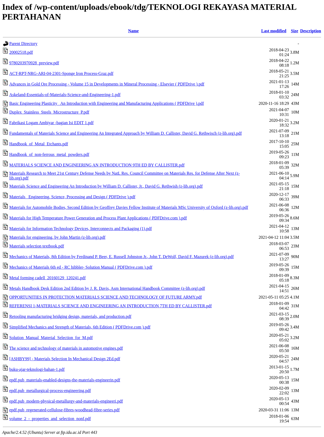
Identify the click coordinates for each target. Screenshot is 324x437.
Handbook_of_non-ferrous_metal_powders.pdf (49, 154)
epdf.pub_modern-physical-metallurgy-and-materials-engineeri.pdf (66, 401)
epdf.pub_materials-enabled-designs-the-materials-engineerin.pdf (64, 380)
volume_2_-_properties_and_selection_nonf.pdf (50, 418)
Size (294, 31)
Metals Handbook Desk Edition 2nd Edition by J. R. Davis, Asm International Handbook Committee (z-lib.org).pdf (107, 288)
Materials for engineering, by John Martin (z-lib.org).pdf (57, 237)
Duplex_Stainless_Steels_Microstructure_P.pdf (49, 112)
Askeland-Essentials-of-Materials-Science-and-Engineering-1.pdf (65, 94)
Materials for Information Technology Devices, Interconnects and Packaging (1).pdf (80, 228)
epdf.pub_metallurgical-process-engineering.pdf (50, 390)
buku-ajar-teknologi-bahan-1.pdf (37, 369)
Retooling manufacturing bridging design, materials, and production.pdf (70, 316)
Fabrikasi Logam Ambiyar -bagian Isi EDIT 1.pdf (51, 122)
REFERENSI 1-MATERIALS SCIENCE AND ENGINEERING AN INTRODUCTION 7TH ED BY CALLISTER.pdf (110, 306)
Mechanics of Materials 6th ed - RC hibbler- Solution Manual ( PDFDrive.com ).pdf (80, 267)
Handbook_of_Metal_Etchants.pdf (38, 144)
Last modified (273, 31)
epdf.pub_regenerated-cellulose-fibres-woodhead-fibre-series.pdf (64, 410)
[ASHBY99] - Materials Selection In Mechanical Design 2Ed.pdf (64, 359)
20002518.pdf (21, 52)
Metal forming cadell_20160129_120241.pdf (47, 278)
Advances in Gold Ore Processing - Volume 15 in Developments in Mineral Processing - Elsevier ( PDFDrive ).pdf (106, 84)
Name (133, 31)
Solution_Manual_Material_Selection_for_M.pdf (51, 337)
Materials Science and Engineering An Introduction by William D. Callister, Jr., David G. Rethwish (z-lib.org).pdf (106, 186)
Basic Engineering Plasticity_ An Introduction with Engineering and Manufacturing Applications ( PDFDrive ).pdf (106, 103)
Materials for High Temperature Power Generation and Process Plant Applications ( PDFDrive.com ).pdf (98, 218)
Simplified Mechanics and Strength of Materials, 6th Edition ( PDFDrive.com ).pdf (79, 327)
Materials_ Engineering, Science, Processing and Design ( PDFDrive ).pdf (72, 197)
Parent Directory (23, 43)
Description (310, 31)
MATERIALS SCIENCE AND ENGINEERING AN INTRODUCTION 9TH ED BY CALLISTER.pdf (97, 165)
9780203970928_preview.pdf (34, 63)
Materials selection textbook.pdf (36, 246)
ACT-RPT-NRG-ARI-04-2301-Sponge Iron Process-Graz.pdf (61, 73)
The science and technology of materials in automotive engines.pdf (66, 348)
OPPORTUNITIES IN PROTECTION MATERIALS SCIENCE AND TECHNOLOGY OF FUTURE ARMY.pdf (105, 297)
